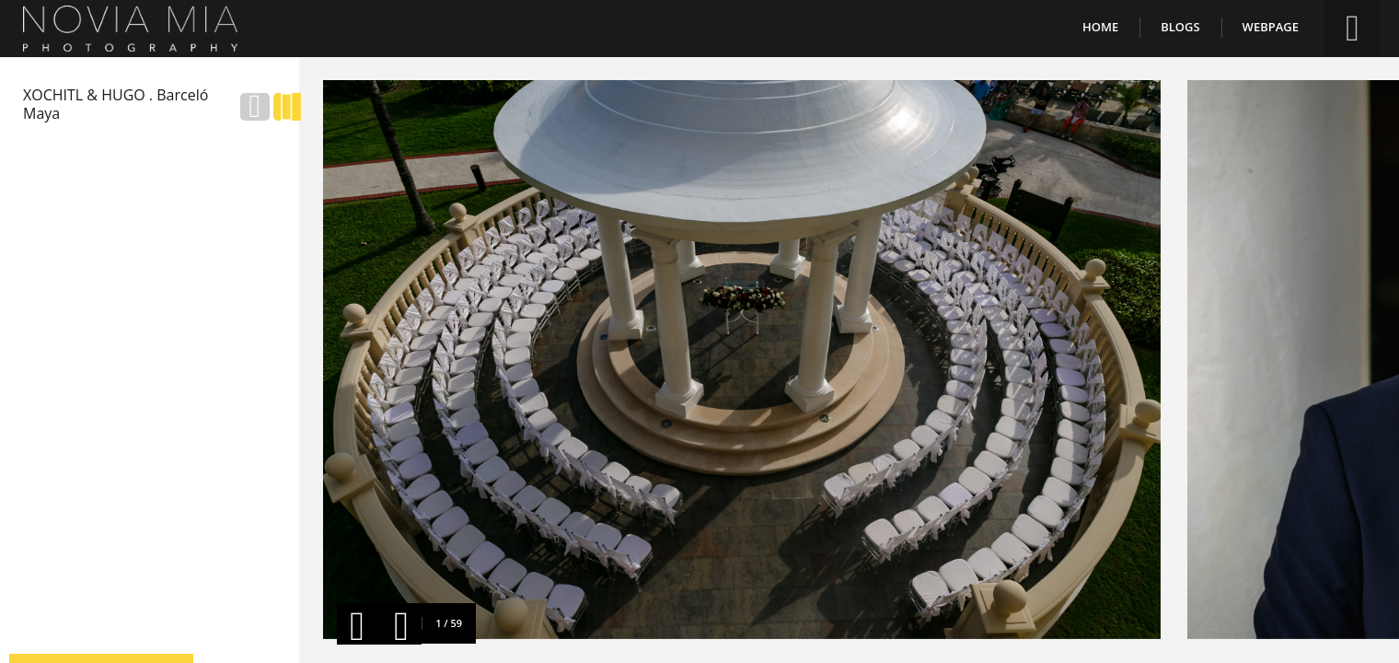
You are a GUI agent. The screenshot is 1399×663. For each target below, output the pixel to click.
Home (1100, 26)
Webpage (1271, 26)
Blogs (1180, 26)
